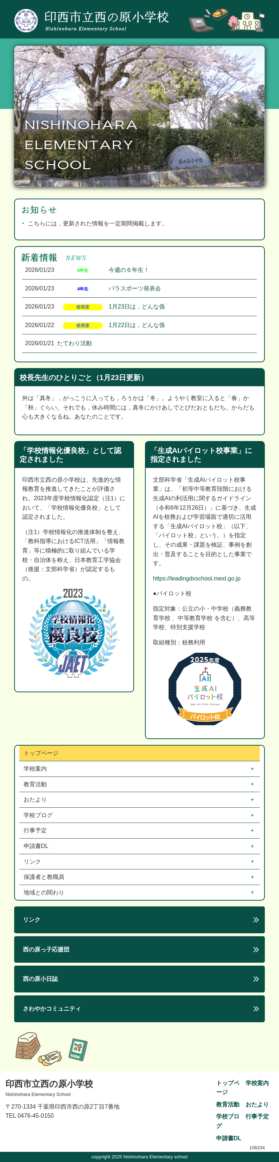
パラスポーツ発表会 (135, 288)
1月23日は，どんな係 (137, 306)
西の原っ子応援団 (46, 949)
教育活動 (36, 784)
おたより (36, 799)
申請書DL (37, 846)
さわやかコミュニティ (52, 1009)
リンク (33, 862)
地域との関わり (45, 892)
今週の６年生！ (129, 270)
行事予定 (36, 830)
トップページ (41, 753)
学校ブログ (39, 815)
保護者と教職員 (45, 877)
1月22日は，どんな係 (137, 325)
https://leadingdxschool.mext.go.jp (196, 578)
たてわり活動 (74, 343)
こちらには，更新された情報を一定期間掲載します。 (97, 223)
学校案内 (36, 769)
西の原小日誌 (40, 979)
